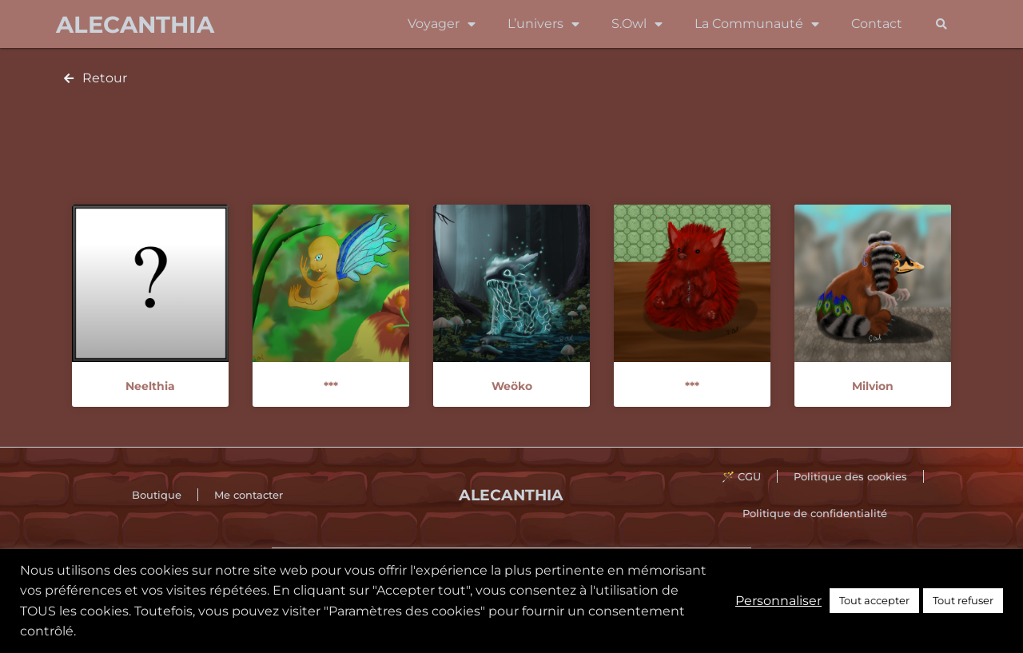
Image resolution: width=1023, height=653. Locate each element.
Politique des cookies (850, 476)
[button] (941, 24)
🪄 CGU (741, 476)
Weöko (512, 386)
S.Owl (637, 24)
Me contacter (248, 494)
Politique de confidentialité (814, 513)
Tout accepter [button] (874, 600)
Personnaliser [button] (778, 600)
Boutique (156, 494)
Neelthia (150, 386)
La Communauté (757, 24)
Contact (876, 23)
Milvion (873, 386)
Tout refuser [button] (963, 600)
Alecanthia (135, 24)
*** (331, 386)
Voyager (442, 24)
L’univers (543, 24)
